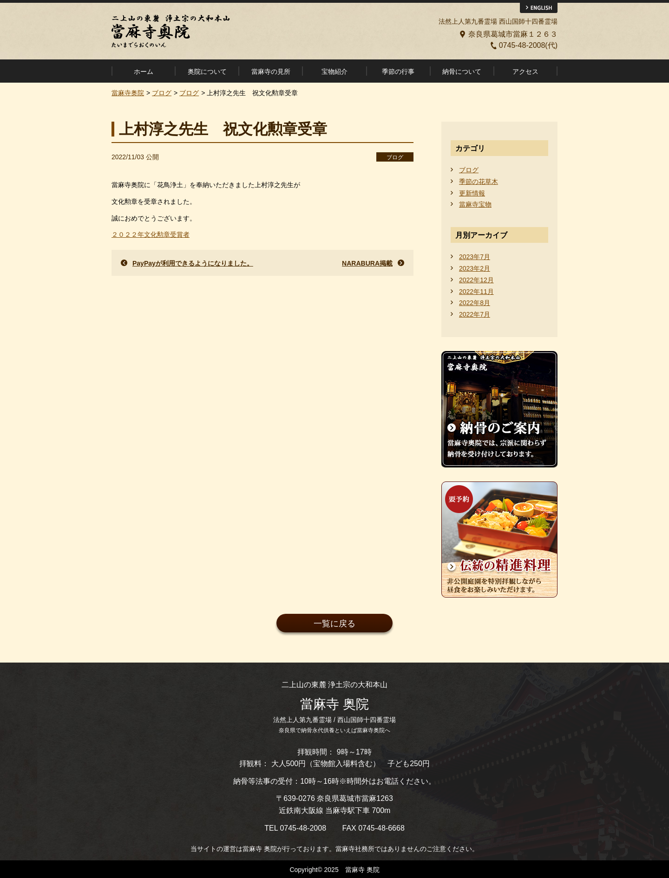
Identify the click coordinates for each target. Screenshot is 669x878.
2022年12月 (476, 280)
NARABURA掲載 (367, 263)
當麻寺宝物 (475, 204)
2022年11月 (476, 291)
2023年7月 (474, 256)
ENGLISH (539, 8)
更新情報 (472, 193)
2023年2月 (474, 268)
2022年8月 (474, 302)
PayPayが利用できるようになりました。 (192, 263)
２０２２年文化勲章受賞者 (151, 234)
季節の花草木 (478, 181)
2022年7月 (474, 314)
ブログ (395, 157)
